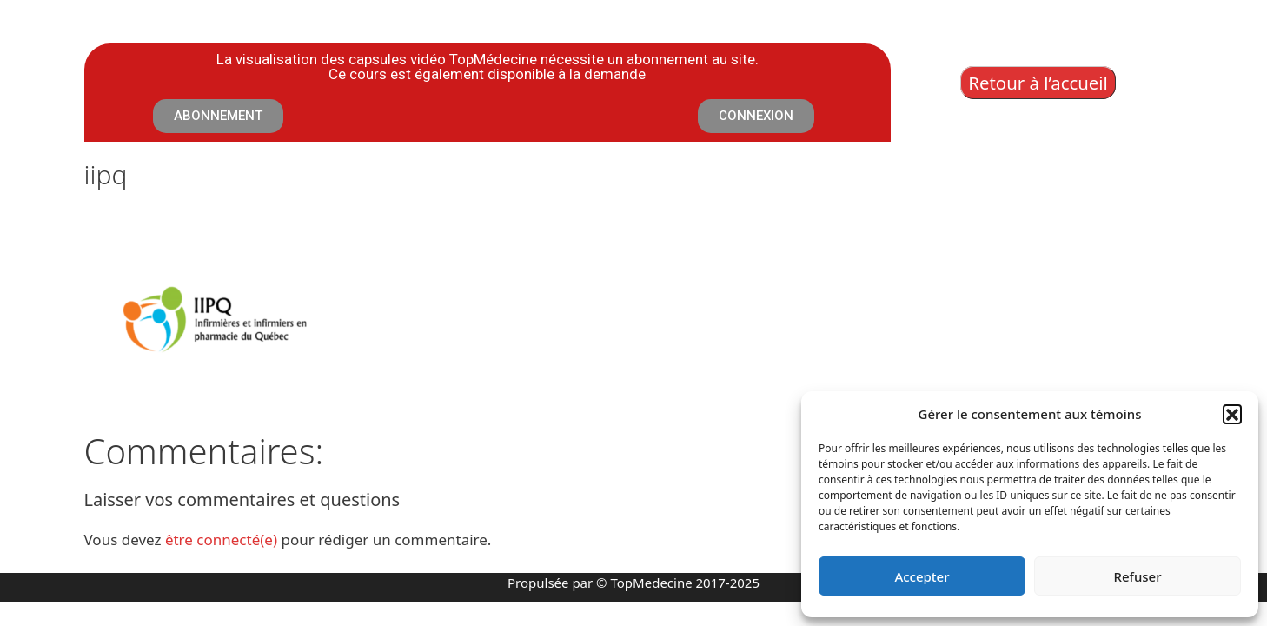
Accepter (921, 576)
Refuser (1137, 576)
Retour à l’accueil (1038, 82)
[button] (1232, 414)
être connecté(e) (221, 539)
